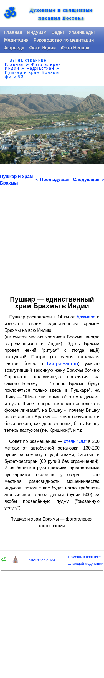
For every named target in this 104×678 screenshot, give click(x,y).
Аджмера (86, 317)
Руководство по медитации (64, 40)
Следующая (88, 179)
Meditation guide (42, 560)
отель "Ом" (75, 441)
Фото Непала (75, 48)
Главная (13, 32)
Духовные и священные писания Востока (61, 14)
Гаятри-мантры (62, 363)
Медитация (16, 40)
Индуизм (37, 32)
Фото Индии (42, 48)
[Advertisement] (52, 239)
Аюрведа (14, 48)
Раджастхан (40, 68)
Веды (58, 32)
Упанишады (82, 32)
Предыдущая (52, 179)
